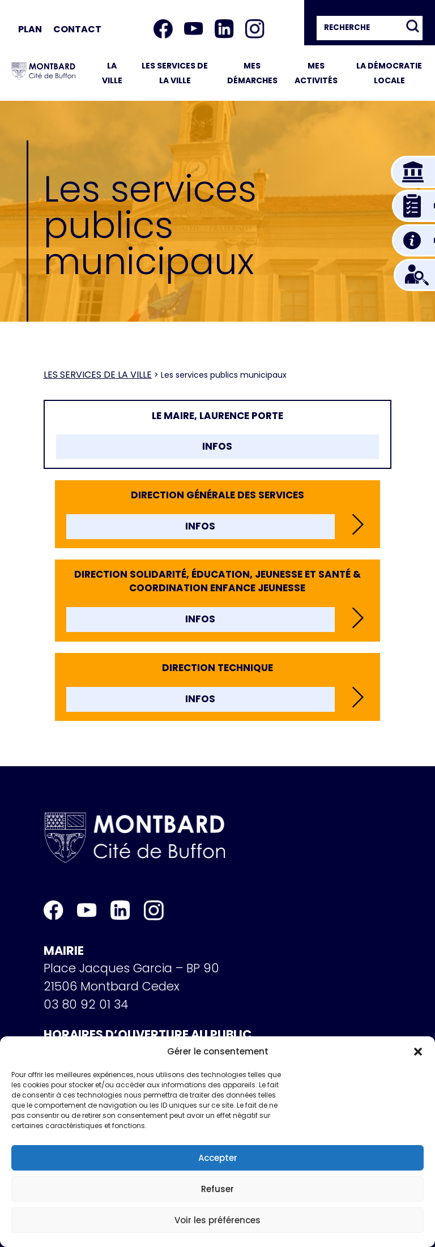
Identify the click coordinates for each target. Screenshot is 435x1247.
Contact (77, 29)
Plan (30, 29)
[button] (418, 1051)
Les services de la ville (98, 374)
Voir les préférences (217, 1220)
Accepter (217, 1158)
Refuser (217, 1189)
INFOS (217, 446)
